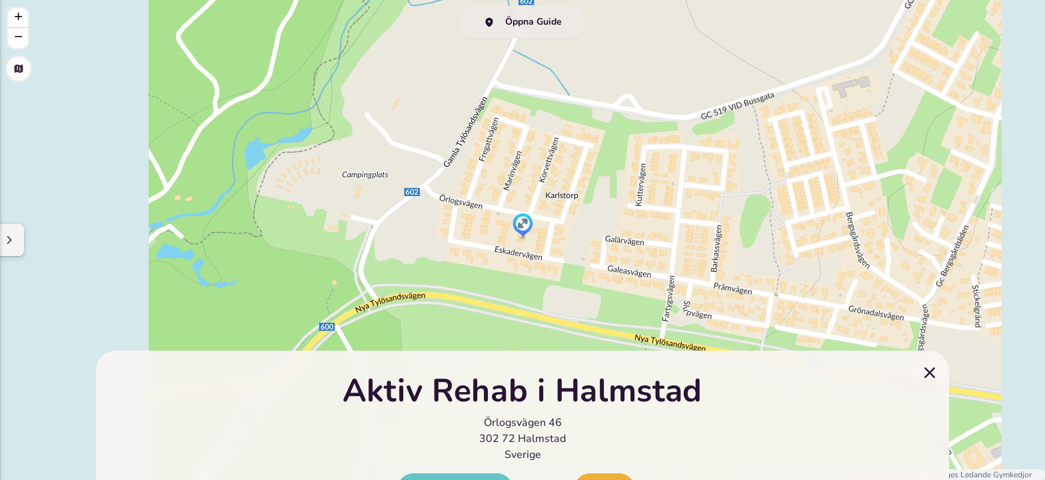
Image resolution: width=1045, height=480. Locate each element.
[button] (523, 226)
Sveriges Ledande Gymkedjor (980, 474)
